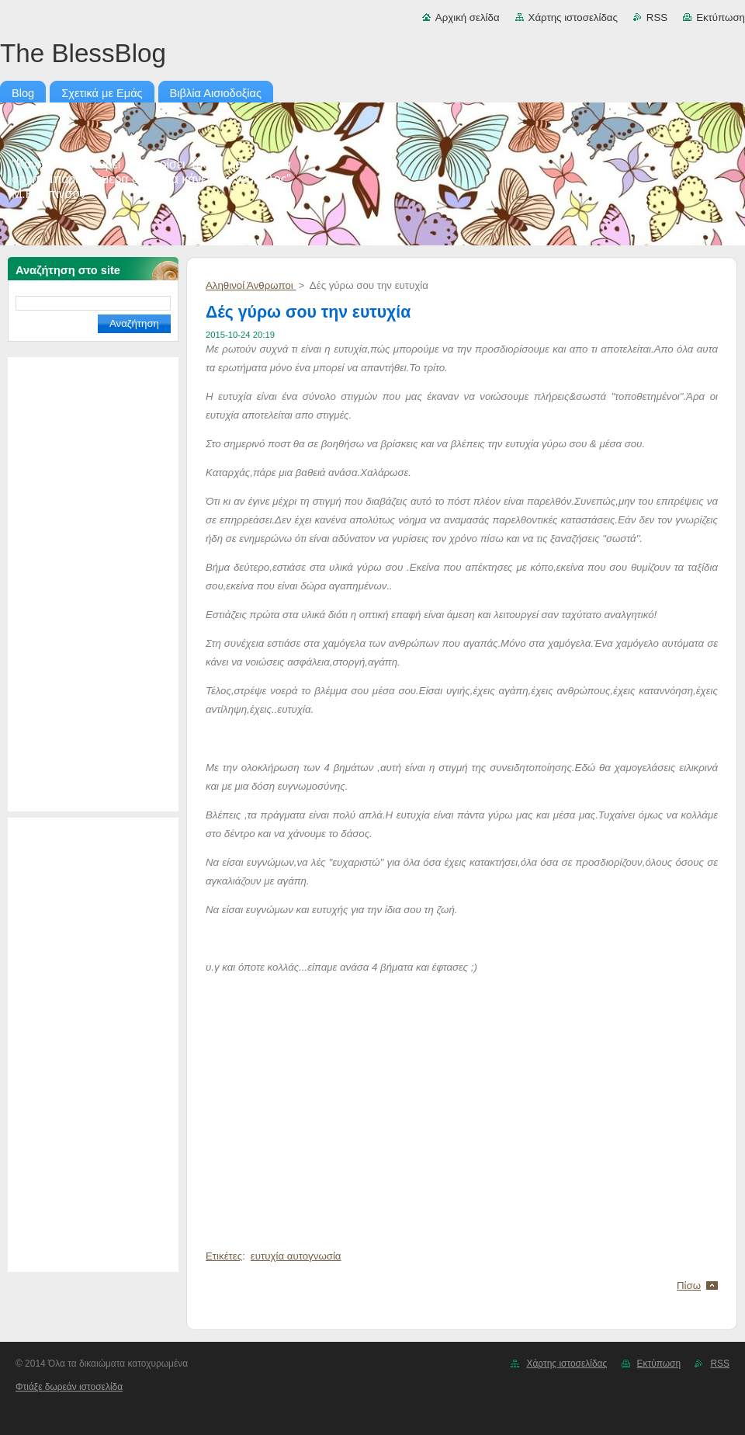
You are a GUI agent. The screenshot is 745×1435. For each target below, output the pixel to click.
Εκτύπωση (720, 17)
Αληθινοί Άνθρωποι (251, 285)
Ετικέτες (224, 1256)
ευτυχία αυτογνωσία (296, 1256)
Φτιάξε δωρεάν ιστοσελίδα (69, 1386)
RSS (656, 17)
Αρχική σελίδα (467, 17)
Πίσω (689, 1285)
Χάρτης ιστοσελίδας (573, 17)
